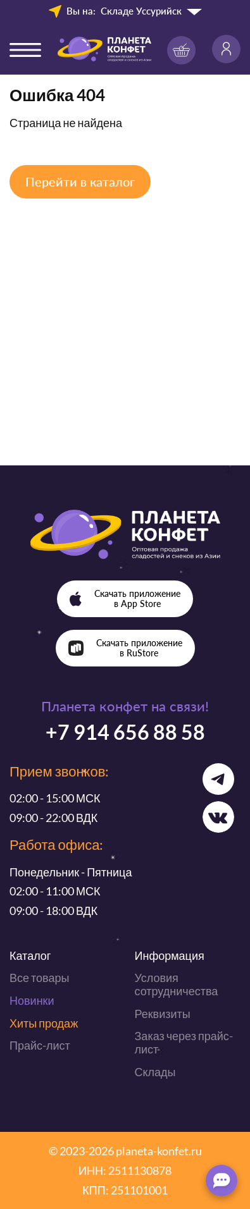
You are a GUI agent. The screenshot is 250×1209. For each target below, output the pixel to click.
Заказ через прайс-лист (184, 1042)
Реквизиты (163, 1014)
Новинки (31, 1000)
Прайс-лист (39, 1045)
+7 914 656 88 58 (125, 732)
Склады (155, 1072)
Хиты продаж (43, 1023)
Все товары (39, 978)
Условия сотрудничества (176, 984)
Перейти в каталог (80, 181)
